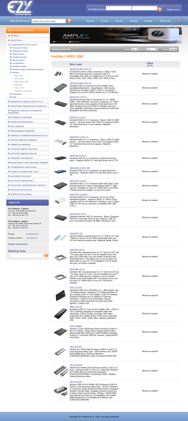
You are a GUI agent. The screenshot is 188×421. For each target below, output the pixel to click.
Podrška (133, 21)
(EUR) (150, 64)
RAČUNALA (15, 40)
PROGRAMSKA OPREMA (21, 131)
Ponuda (119, 21)
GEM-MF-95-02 (77, 269)
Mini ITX (18, 85)
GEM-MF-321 (76, 233)
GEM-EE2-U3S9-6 (78, 194)
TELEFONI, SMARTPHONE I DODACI (27, 185)
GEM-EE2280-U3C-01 (80, 69)
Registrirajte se (173, 9)
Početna (90, 21)
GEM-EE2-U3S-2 (78, 117)
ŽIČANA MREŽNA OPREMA (22, 140)
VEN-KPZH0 (76, 382)
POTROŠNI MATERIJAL (21, 122)
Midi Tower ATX (21, 82)
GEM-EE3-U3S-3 (78, 214)
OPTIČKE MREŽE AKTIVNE (22, 149)
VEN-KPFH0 (76, 347)
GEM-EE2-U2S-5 (78, 97)
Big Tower (19, 75)
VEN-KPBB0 (76, 326)
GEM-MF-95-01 (77, 250)
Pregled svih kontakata (18, 244)
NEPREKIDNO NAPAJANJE (22, 167)
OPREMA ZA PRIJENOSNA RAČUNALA (28, 135)
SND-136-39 (76, 307)
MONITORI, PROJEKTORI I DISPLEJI (27, 106)
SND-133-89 (76, 288)
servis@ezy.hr (31, 238)
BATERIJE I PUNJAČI (19, 176)
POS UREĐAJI (16, 126)
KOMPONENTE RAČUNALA (22, 45)
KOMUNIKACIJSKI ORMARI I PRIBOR (28, 162)
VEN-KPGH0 (76, 365)
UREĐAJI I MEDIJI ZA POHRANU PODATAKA (25, 112)
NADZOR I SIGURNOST (20, 158)
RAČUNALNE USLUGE (20, 190)
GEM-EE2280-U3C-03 (80, 83)
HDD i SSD (19, 88)
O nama (104, 21)
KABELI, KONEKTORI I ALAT (23, 171)
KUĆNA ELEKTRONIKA (21, 181)
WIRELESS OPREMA (19, 144)
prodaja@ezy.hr (32, 234)
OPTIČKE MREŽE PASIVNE (22, 153)
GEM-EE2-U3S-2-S (79, 137)
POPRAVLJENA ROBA (20, 194)
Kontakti (149, 21)
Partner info (165, 21)
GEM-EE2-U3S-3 (78, 156)
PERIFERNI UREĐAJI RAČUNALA (25, 101)
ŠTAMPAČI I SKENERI (20, 117)
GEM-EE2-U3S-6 (78, 181)
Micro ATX (19, 78)
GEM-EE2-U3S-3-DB (80, 168)
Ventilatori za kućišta (23, 91)
